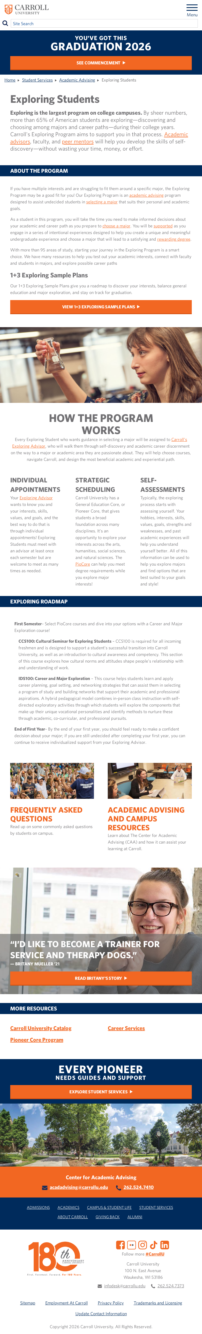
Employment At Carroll (66, 1302)
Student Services (37, 79)
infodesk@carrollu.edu (124, 1285)
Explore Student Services (98, 1091)
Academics (68, 1207)
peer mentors (78, 141)
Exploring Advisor (36, 497)
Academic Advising (77, 79)
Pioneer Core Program (36, 1039)
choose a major (116, 225)
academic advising (146, 195)
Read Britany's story (98, 978)
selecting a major (102, 201)
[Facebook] (120, 1244)
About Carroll (72, 1216)
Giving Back (108, 1216)
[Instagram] (142, 1244)
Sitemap (27, 1302)
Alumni (134, 1216)
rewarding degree (173, 239)
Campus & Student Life (109, 1207)
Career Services (126, 1028)
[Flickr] (131, 1244)
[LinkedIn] (164, 1244)
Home (9, 79)
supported (163, 225)
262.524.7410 (139, 1187)
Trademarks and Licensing (158, 1302)
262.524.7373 (171, 1285)
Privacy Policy (111, 1302)
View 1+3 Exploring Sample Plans (98, 306)
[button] (192, 1324)
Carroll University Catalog (41, 1028)
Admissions (38, 1207)
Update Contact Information (101, 1313)
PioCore (82, 563)
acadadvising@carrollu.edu (79, 1187)
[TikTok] (153, 1244)
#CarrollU (155, 1253)
